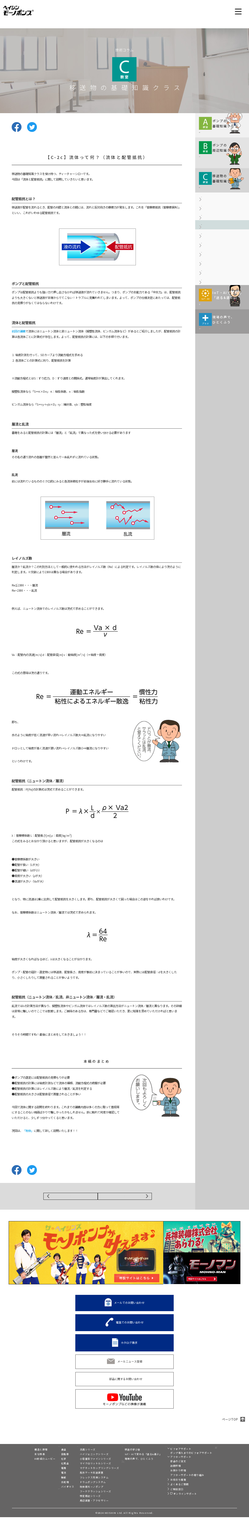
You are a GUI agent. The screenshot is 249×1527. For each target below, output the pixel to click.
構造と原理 (25, 1459)
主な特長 (23, 1464)
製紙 (47, 1487)
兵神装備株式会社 (218, 1472)
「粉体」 (28, 1130)
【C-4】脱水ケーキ (213, 351)
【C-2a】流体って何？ (215, 252)
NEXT (125, 1198)
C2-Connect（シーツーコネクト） (221, 1465)
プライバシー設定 (214, 1492)
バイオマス (51, 1496)
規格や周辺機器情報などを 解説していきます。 (219, 168)
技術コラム (121, 1453)
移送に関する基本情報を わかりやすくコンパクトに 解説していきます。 (219, 132)
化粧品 (49, 1473)
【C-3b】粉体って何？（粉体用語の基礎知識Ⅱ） (222, 319)
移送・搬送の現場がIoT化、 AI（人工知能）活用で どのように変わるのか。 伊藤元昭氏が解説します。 (220, 405)
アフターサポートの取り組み (177, 1484)
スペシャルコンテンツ (127, 1480)
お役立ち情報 (168, 1489)
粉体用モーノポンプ (81, 1496)
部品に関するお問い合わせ (125, 1383)
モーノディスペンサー (220, 1453)
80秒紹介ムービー (29, 1468)
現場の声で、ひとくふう (128, 1468)
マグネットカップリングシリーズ (89, 1477)
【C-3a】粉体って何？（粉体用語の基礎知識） (222, 302)
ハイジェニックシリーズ (83, 1464)
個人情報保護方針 (218, 1487)
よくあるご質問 (169, 1494)
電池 (47, 1482)
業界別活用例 (53, 1453)
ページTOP (230, 1423)
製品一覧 (74, 1453)
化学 (47, 1468)
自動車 (49, 1464)
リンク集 (209, 1477)
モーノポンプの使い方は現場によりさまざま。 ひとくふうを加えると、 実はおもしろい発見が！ (221, 449)
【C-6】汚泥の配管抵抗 (216, 377)
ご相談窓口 (166, 1499)
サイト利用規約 (213, 1482)
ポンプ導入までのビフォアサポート (181, 1462)
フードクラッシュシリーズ (85, 1501)
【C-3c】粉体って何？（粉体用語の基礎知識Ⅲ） (222, 336)
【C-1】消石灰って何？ (216, 239)
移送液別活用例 (54, 1502)
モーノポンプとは (28, 1453)
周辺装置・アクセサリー (83, 1510)
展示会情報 (121, 1474)
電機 (47, 1477)
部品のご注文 (168, 1471)
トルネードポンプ (218, 1458)
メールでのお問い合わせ (129, 1306)
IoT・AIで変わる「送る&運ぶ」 (132, 1464)
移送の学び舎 (122, 1459)
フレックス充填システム (83, 1487)
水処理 (49, 1491)
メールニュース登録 (129, 1365)
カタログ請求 (129, 1346)
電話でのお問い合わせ (130, 1326)
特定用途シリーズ (79, 1505)
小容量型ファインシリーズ (85, 1468)
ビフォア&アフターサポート (174, 1453)
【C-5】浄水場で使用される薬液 (221, 365)
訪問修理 (165, 1475)
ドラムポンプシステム (82, 1491)
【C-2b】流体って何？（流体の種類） (222, 267)
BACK (70, 1198)
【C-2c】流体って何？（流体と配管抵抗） (222, 284)
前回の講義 (19, 331)
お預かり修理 (168, 1480)
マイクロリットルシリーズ (85, 1473)
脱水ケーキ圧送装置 (81, 1482)
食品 (47, 1459)
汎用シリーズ (77, 1459)
